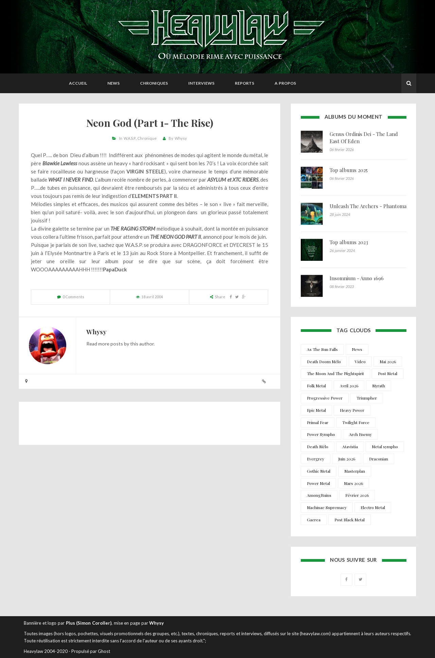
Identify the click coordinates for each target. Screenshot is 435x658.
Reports (244, 83)
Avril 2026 (349, 385)
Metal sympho (385, 446)
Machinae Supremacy (327, 507)
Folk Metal (316, 385)
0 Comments (73, 296)
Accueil (78, 83)
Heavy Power (352, 410)
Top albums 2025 (349, 170)
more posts (110, 344)
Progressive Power (325, 398)
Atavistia (350, 446)
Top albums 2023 (349, 242)
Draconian (378, 458)
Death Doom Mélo (324, 361)
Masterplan (354, 471)
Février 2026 (357, 495)
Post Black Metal (349, 519)
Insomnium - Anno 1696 (357, 278)
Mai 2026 (388, 361)
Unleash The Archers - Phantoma (368, 206)
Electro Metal (373, 507)
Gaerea (313, 519)
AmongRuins (319, 495)
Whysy (181, 138)
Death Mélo (317, 446)
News (113, 83)
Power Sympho (321, 434)
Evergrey (315, 458)
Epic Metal (316, 410)
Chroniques (154, 83)
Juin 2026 (346, 458)
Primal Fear (317, 422)
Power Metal (318, 483)
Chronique (147, 138)
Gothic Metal (318, 471)
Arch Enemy (360, 434)
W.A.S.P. (130, 138)
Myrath (378, 385)
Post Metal (387, 373)
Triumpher (366, 398)
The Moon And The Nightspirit (335, 373)
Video (360, 361)
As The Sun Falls (322, 349)
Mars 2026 (353, 483)
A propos (285, 83)
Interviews (201, 83)
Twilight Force (355, 422)
